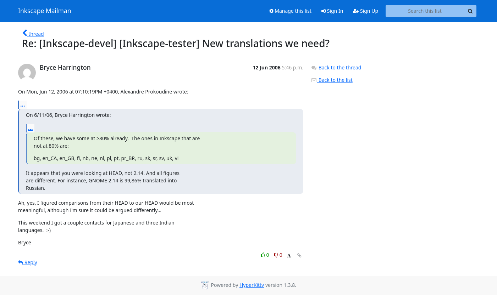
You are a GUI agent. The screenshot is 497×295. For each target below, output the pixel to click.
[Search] (470, 11)
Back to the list (332, 79)
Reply (27, 262)
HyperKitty (251, 285)
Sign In (332, 10)
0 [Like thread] (265, 254)
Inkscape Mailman (44, 11)
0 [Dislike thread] (278, 254)
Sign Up (365, 10)
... (22, 104)
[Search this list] (425, 11)
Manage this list (290, 10)
